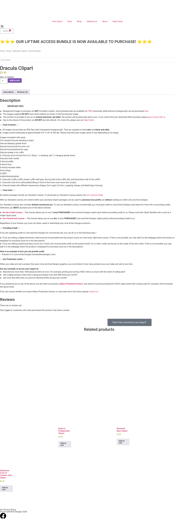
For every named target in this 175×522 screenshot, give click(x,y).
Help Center (117, 21)
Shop (69, 21)
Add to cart (15, 80)
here (146, 111)
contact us (93, 291)
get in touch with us (156, 117)
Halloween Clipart (19, 51)
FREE (90, 111)
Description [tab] (8, 92)
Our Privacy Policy (8, 509)
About (105, 21)
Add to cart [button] (63, 443)
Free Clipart (57, 21)
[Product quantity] (3, 81)
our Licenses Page (95, 195)
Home (2, 51)
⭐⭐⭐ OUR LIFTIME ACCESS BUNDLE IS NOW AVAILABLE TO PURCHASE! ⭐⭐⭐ (76, 41)
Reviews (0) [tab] (22, 92)
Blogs (79, 21)
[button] (2, 26)
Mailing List (92, 21)
